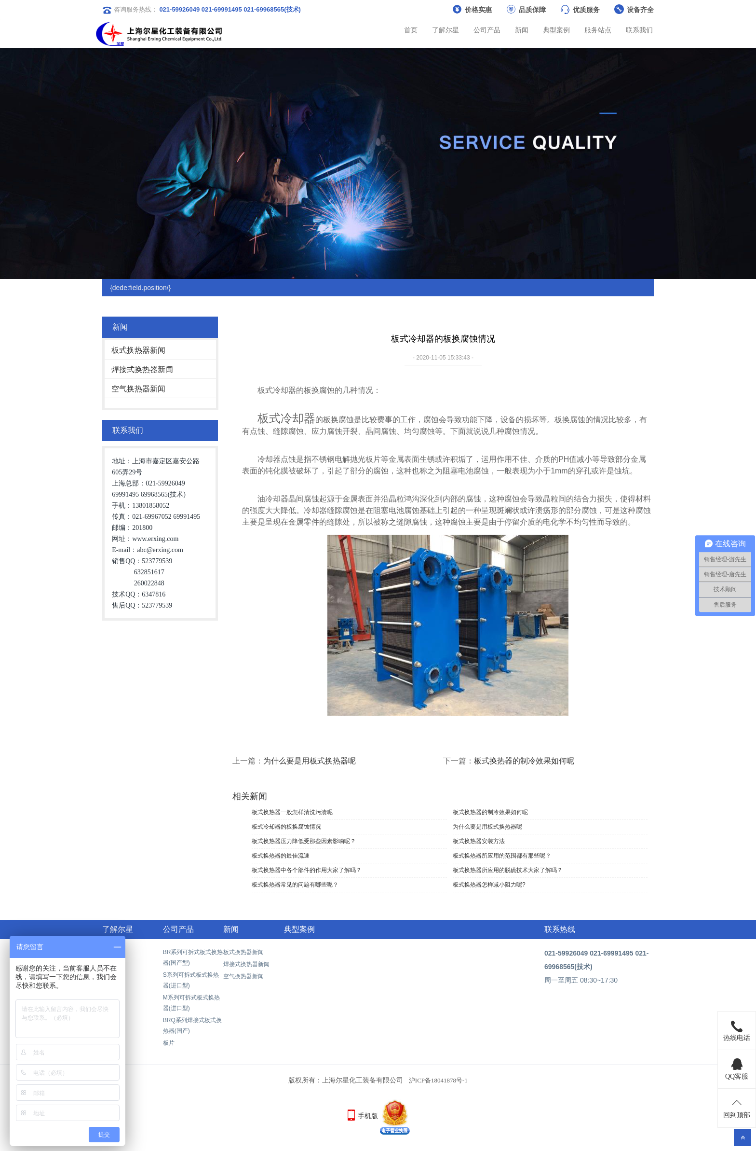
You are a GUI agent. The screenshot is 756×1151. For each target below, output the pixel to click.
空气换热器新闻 (138, 389)
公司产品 (486, 30)
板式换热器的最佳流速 (281, 855)
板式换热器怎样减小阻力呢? (489, 884)
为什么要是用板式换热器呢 (309, 761)
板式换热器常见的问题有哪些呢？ (295, 884)
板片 (169, 1043)
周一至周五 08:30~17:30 (581, 980)
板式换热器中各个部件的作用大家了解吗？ (307, 870)
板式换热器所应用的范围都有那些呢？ (502, 855)
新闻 (521, 30)
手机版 (368, 1116)
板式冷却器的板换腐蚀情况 (286, 826)
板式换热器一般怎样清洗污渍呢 (292, 812)
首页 (411, 30)
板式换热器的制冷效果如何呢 (524, 761)
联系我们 (639, 30)
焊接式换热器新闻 (142, 369)
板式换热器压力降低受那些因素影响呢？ (304, 841)
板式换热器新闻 (138, 350)
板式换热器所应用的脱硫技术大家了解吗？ (508, 870)
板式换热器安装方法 (479, 841)
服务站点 (597, 30)
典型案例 (556, 30)
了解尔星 (445, 30)
